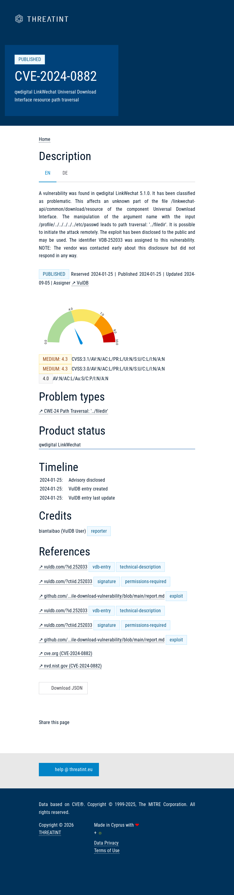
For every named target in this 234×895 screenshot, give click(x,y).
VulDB (83, 283)
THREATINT (50, 832)
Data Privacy (106, 843)
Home (44, 139)
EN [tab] (47, 173)
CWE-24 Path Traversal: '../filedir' (76, 411)
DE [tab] (65, 173)
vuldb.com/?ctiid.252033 (68, 581)
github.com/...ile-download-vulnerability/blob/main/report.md (104, 596)
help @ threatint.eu (68, 769)
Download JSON (63, 688)
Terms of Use (107, 850)
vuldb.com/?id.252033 (65, 567)
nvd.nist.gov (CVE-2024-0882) (73, 666)
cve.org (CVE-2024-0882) (68, 653)
